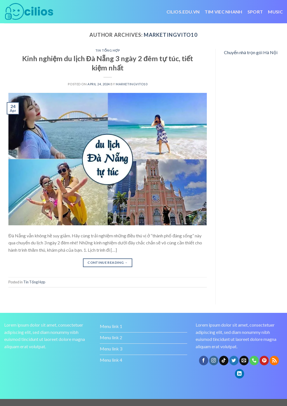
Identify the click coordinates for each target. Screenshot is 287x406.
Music (275, 11)
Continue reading (107, 262)
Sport (255, 11)
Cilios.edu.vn (183, 11)
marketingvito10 (171, 35)
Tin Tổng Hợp (107, 50)
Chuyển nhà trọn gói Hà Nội (250, 52)
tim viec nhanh (223, 11)
